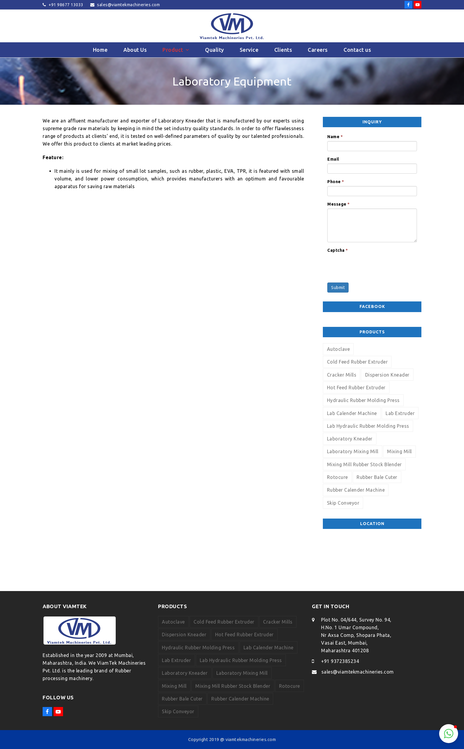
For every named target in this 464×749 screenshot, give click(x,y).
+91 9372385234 (340, 661)
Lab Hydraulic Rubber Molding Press (368, 426)
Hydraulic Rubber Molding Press (363, 400)
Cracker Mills (342, 374)
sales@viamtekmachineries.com (357, 671)
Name (335, 136)
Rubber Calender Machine (356, 490)
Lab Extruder (400, 413)
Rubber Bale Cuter (377, 477)
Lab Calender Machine (352, 413)
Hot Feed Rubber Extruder (356, 387)
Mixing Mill (399, 451)
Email (333, 159)
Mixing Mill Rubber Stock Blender (364, 464)
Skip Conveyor (343, 503)
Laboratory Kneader (350, 438)
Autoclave (338, 349)
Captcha (337, 250)
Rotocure (337, 477)
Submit (338, 287)
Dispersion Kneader (387, 374)
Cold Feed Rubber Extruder (357, 361)
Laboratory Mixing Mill (352, 451)
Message (338, 204)
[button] (448, 733)
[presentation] (372, 266)
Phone (335, 181)
